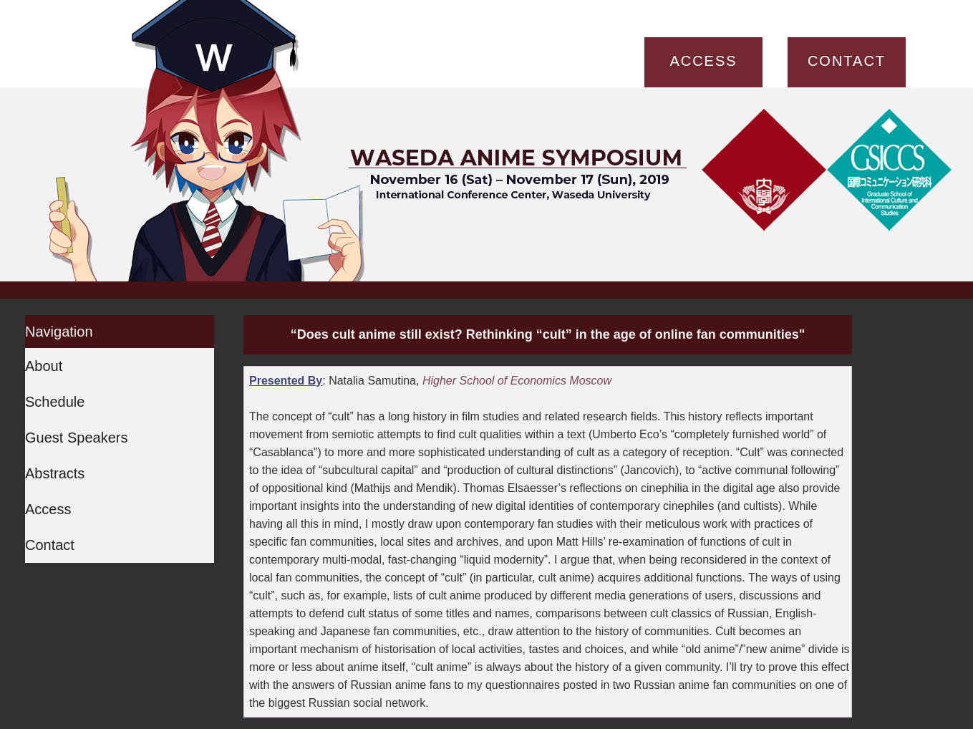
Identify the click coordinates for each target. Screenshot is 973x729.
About (43, 366)
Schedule (54, 402)
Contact (49, 545)
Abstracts (54, 473)
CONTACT (847, 61)
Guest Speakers (76, 437)
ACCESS (703, 61)
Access (48, 509)
